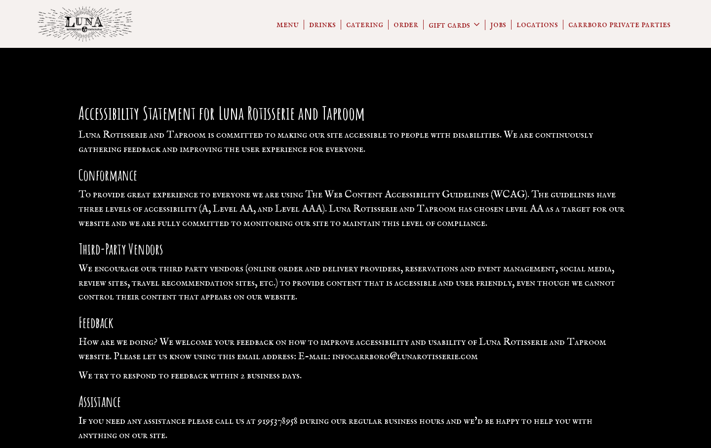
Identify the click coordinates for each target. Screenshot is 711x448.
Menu (287, 25)
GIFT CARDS (454, 25)
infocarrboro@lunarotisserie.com (405, 356)
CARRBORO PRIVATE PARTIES (619, 25)
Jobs (498, 25)
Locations (537, 25)
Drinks (322, 25)
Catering (364, 25)
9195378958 (278, 421)
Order (406, 25)
